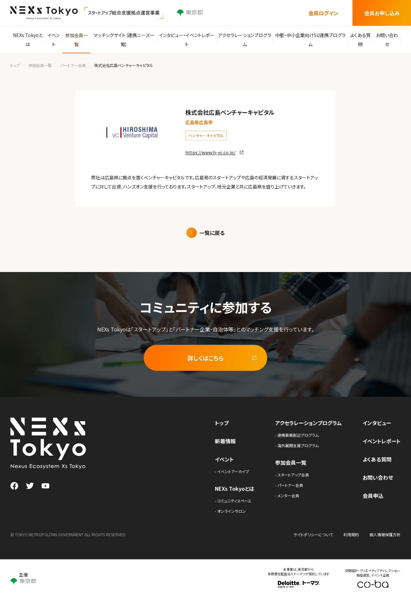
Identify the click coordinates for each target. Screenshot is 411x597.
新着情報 (225, 441)
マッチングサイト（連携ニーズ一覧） (127, 39)
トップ (15, 65)
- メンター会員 (287, 495)
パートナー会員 (73, 65)
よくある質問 (358, 39)
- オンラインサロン (230, 511)
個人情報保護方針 (385, 534)
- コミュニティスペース (233, 500)
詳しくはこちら (205, 358)
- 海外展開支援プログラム (297, 445)
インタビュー (377, 423)
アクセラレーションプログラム (245, 39)
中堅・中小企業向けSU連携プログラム (309, 39)
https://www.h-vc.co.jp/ (210, 152)
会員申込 (373, 496)
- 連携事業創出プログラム (297, 435)
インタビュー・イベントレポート (188, 39)
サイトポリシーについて (313, 534)
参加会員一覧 (80, 39)
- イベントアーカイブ (232, 471)
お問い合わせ (386, 39)
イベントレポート (382, 441)
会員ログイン (323, 13)
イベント (55, 39)
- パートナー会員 (289, 485)
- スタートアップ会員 (292, 474)
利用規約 (351, 534)
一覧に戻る (212, 233)
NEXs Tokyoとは (28, 39)
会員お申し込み (382, 13)
